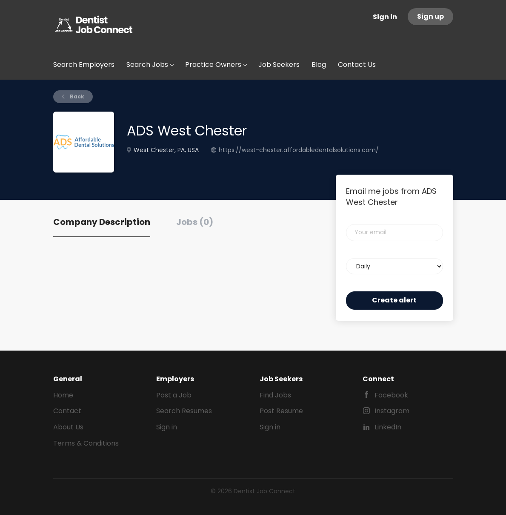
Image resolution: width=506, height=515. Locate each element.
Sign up (430, 16)
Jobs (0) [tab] (194, 222)
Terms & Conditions (86, 443)
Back (76, 96)
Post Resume (281, 411)
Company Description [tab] (101, 222)
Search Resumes (184, 411)
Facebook (391, 395)
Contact (67, 411)
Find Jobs (275, 395)
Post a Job (174, 395)
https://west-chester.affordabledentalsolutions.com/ (299, 150)
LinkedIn (387, 427)
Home (63, 395)
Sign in (385, 17)
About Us (68, 427)
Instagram (391, 411)
